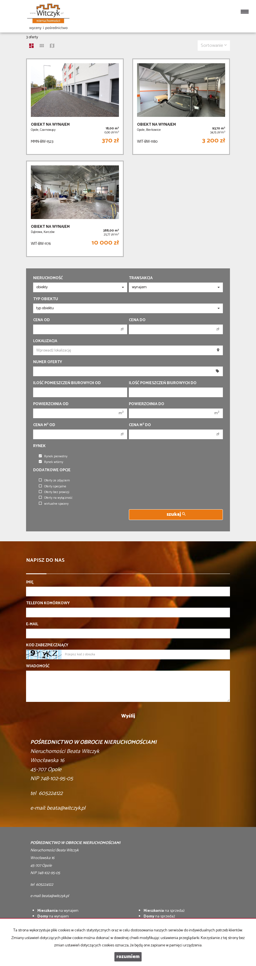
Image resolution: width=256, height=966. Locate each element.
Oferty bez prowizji (54, 492)
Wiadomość (38, 666)
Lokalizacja (45, 341)
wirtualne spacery (54, 503)
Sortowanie (214, 45)
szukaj (176, 514)
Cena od (41, 320)
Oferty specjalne (52, 486)
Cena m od (44, 425)
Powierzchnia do (146, 404)
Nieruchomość (48, 278)
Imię (29, 582)
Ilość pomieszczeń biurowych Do (163, 383)
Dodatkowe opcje (52, 470)
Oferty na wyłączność (55, 497)
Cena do (137, 320)
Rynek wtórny (51, 462)
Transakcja (141, 278)
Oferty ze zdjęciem (54, 480)
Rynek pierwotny (53, 456)
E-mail (32, 624)
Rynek (39, 446)
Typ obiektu (45, 299)
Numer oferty (47, 362)
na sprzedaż (164, 911)
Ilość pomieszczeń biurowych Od (67, 383)
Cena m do (140, 425)
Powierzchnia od (51, 404)
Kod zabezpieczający (47, 645)
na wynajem (57, 911)
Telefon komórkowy (48, 603)
